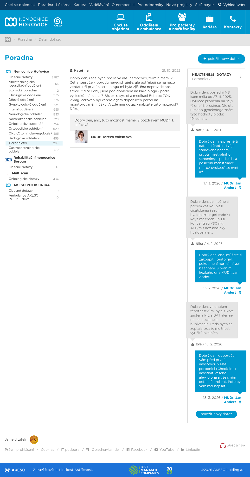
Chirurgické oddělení (25, 95)
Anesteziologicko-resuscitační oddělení (25, 84)
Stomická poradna (23, 90)
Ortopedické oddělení (25, 128)
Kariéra (79, 5)
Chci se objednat (20, 5)
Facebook (137, 450)
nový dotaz (221, 59)
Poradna (45, 5)
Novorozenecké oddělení (28, 119)
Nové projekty (179, 5)
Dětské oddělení (21, 100)
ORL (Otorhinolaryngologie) (30, 133)
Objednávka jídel (103, 450)
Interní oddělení (21, 109)
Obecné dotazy (21, 77)
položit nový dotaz (216, 414)
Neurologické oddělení (26, 114)
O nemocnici (123, 5)
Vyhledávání (231, 5)
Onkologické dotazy (24, 179)
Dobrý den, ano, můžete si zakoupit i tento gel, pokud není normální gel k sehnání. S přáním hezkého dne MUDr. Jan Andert (220, 266)
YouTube (164, 450)
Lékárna (63, 5)
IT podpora (70, 450)
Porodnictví (18, 143)
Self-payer (204, 5)
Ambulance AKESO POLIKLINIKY (23, 197)
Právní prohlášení (19, 450)
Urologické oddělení (24, 138)
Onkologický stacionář (26, 124)
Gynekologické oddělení (27, 104)
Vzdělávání (99, 5)
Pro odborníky (150, 5)
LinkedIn (190, 450)
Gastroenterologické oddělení (24, 149)
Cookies (47, 450)
